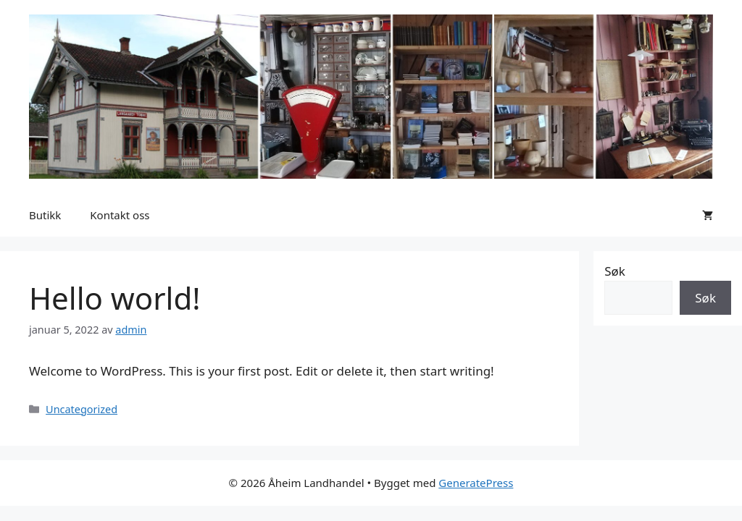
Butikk (45, 215)
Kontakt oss (119, 215)
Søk (614, 271)
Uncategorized (81, 409)
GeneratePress (475, 482)
